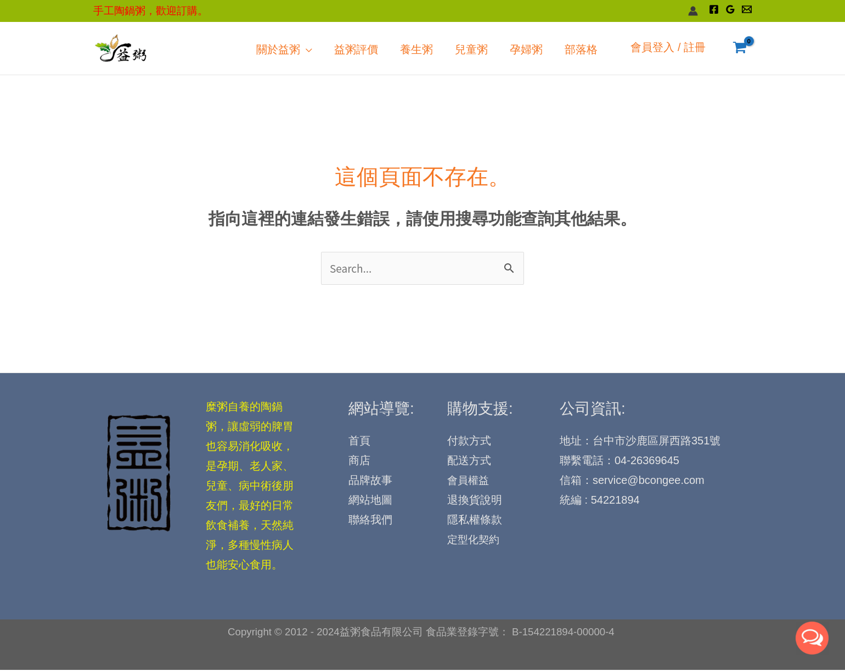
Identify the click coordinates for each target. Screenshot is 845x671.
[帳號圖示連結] (693, 11)
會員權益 (469, 482)
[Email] (747, 9)
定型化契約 (474, 541)
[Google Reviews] (730, 9)
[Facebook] (714, 9)
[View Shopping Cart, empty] (740, 48)
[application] (366, 48)
